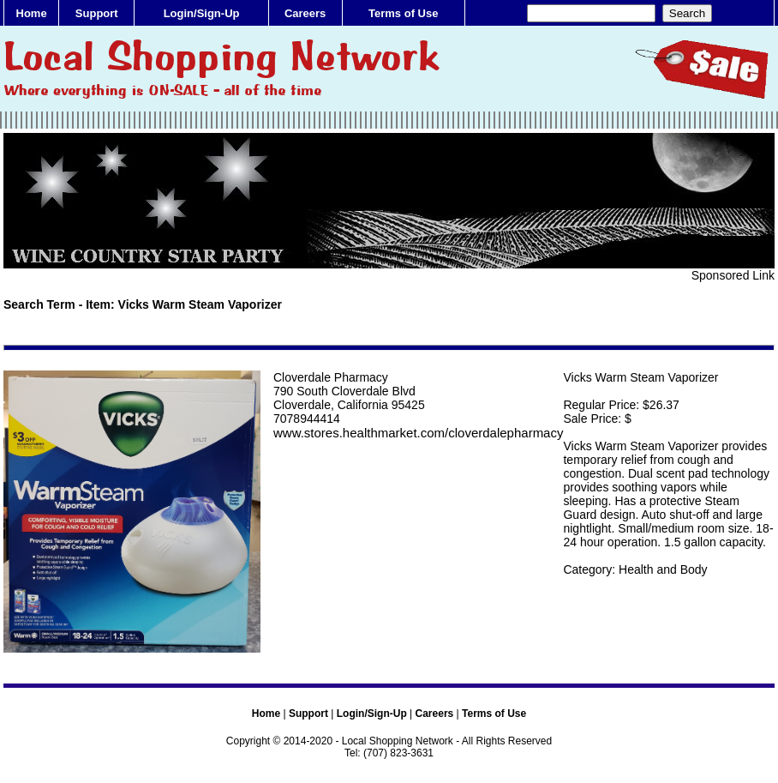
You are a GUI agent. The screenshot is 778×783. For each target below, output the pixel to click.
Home (31, 13)
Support (96, 13)
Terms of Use (403, 13)
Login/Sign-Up (202, 13)
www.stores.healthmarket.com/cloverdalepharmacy (418, 432)
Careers (305, 13)
